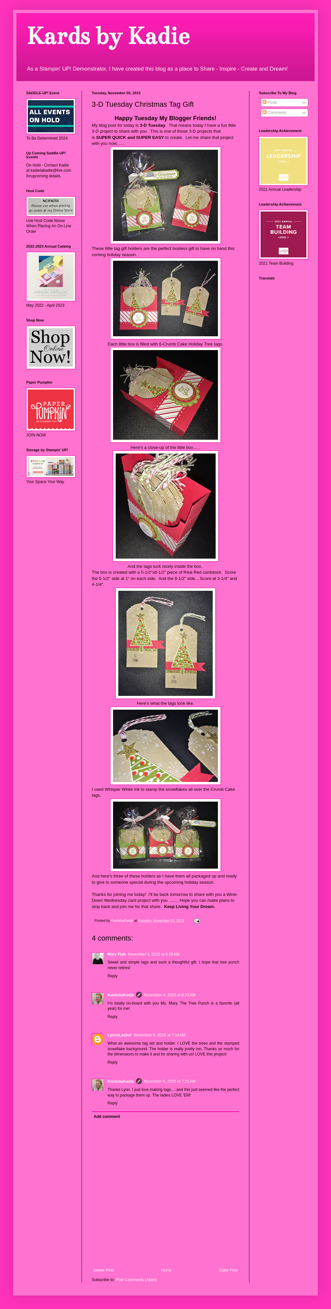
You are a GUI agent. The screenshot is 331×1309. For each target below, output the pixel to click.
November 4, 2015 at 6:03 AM (154, 954)
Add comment (107, 1116)
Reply (112, 976)
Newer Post (103, 1270)
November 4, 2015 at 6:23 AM (170, 995)
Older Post (228, 1270)
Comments (274, 112)
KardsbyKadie (120, 995)
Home (166, 1270)
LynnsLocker (119, 1035)
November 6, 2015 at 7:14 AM (159, 1035)
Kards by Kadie (107, 36)
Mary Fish (116, 954)
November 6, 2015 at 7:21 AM (170, 1081)
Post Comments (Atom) (136, 1279)
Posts (270, 102)
